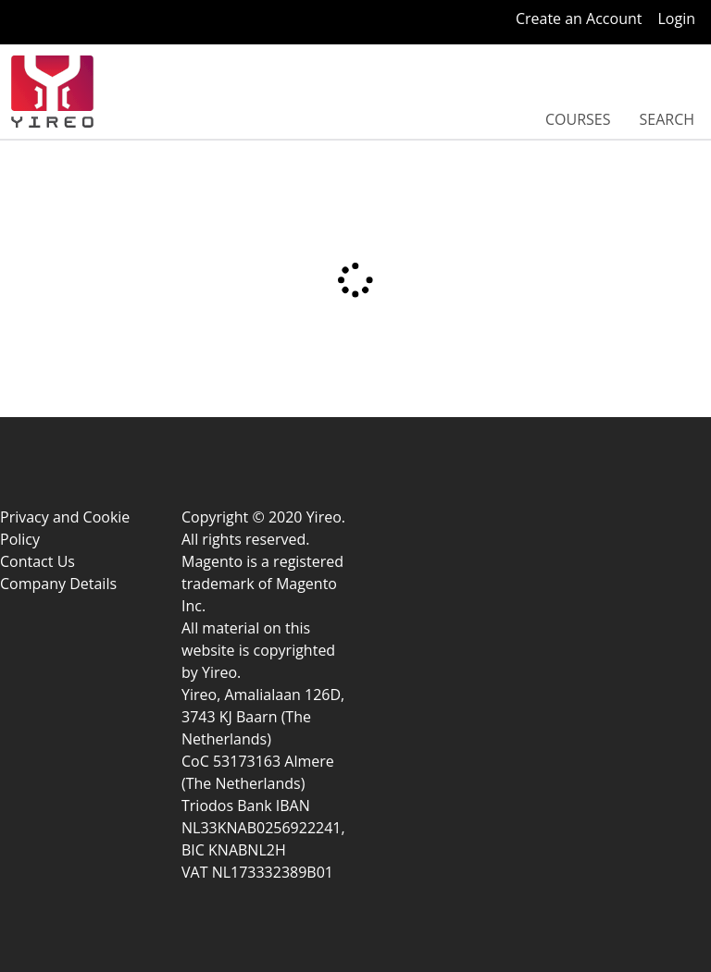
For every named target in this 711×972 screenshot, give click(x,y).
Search (666, 119)
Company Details (58, 583)
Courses (578, 119)
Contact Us (37, 561)
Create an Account (579, 18)
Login (676, 18)
